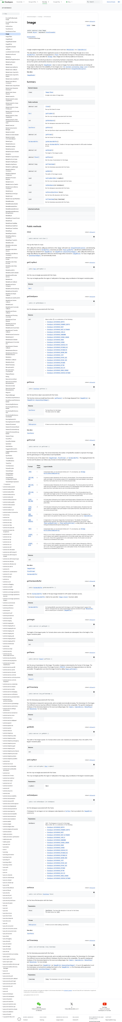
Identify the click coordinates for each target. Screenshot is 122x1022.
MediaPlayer (88, 707)
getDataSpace (50, 120)
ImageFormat (53, 458)
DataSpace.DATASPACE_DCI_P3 (56, 368)
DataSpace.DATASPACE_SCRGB (55, 342)
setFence (48, 192)
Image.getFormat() (71, 669)
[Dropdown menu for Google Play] (62, 2)
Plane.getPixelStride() (67, 523)
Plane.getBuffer (68, 250)
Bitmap (50, 56)
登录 (119, 2)
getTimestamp (50, 164)
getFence (48, 127)
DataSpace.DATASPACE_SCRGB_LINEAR (58, 337)
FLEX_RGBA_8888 (30, 508)
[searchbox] (11, 14)
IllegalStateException (78, 69)
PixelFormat (62, 458)
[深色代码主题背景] (94, 237)
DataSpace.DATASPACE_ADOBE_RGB (57, 352)
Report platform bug (111, 1020)
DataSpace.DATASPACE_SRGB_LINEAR (57, 370)
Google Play (56, 2)
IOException (32, 424)
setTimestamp (50, 199)
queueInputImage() (35, 255)
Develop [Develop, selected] (44, 2)
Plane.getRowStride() (50, 523)
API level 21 (92, 262)
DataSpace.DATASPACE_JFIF (55, 355)
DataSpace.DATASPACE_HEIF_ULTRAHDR (58, 329)
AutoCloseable (50, 32)
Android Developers (31, 16)
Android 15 (75, 1020)
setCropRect (49, 178)
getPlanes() (58, 398)
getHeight (49, 150)
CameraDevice (82, 49)
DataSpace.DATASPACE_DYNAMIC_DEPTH (58, 324)
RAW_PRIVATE (30, 520)
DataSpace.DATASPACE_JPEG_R (56, 332)
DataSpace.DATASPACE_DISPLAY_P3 (57, 345)
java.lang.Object (31, 36)
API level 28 (92, 581)
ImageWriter (48, 251)
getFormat (49, 134)
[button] (10, 484)
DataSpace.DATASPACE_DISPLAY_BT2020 (58, 373)
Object (35, 32)
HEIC (30, 529)
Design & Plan (32, 2)
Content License (68, 990)
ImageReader (48, 65)
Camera (71, 707)
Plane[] (36, 157)
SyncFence (32, 127)
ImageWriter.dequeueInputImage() (66, 251)
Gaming (42, 1020)
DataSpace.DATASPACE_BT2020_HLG (57, 347)
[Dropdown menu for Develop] (49, 2)
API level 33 (92, 296)
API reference (7, 8)
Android (25, 1020)
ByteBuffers (31, 55)
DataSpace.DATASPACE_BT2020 (56, 362)
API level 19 (92, 21)
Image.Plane (49, 92)
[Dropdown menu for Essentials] (24, 2)
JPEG (30, 472)
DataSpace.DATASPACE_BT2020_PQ (57, 350)
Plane (56, 55)
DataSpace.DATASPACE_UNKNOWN (56, 334)
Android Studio (111, 2)
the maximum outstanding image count (75, 67)
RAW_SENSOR (30, 515)
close (47, 106)
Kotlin (88, 25)
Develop (40, 16)
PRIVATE (62, 667)
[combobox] (94, 1)
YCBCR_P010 (30, 535)
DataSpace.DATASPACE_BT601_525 (57, 360)
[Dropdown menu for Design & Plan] (38, 2)
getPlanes (49, 157)
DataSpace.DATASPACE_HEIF (55, 327)
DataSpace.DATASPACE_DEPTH (55, 322)
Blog (69, 2)
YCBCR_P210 (30, 544)
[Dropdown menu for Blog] (72, 2)
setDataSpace (50, 185)
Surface (67, 811)
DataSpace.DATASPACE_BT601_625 (57, 357)
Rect (30, 113)
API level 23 (92, 940)
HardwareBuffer (33, 141)
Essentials (19, 2)
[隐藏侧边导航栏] (19, 1019)
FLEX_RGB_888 (30, 500)
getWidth (48, 171)
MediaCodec (70, 49)
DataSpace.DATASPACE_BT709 (55, 365)
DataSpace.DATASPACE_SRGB (55, 340)
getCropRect (49, 113)
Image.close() (63, 597)
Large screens (59, 1020)
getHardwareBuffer (51, 141)
